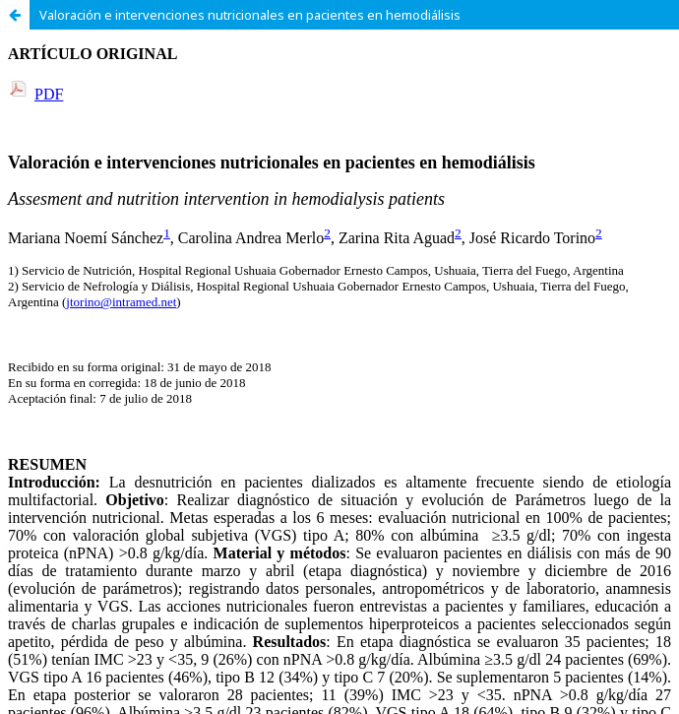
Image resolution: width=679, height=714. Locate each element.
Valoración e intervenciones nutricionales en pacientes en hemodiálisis (250, 15)
